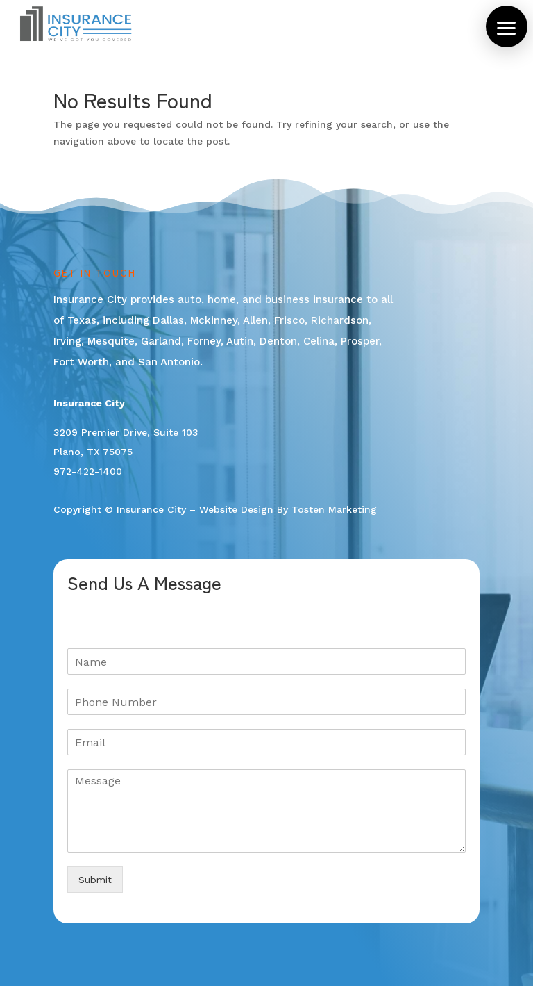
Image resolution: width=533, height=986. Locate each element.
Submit (95, 879)
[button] (506, 26)
